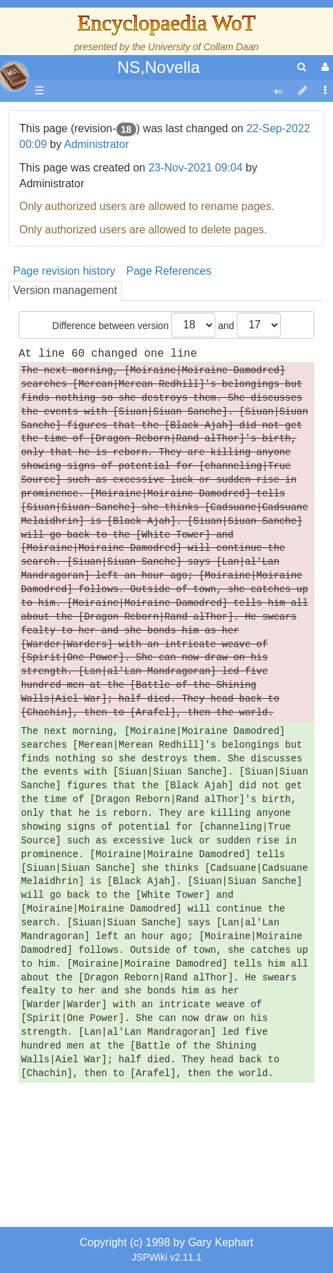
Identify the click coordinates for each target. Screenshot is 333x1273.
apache (14, 76)
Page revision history (64, 271)
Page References (169, 271)
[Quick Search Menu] (302, 67)
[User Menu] (323, 67)
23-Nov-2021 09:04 (196, 167)
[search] (302, 67)
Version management (65, 290)
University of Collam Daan (203, 46)
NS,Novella (158, 67)
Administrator (96, 144)
